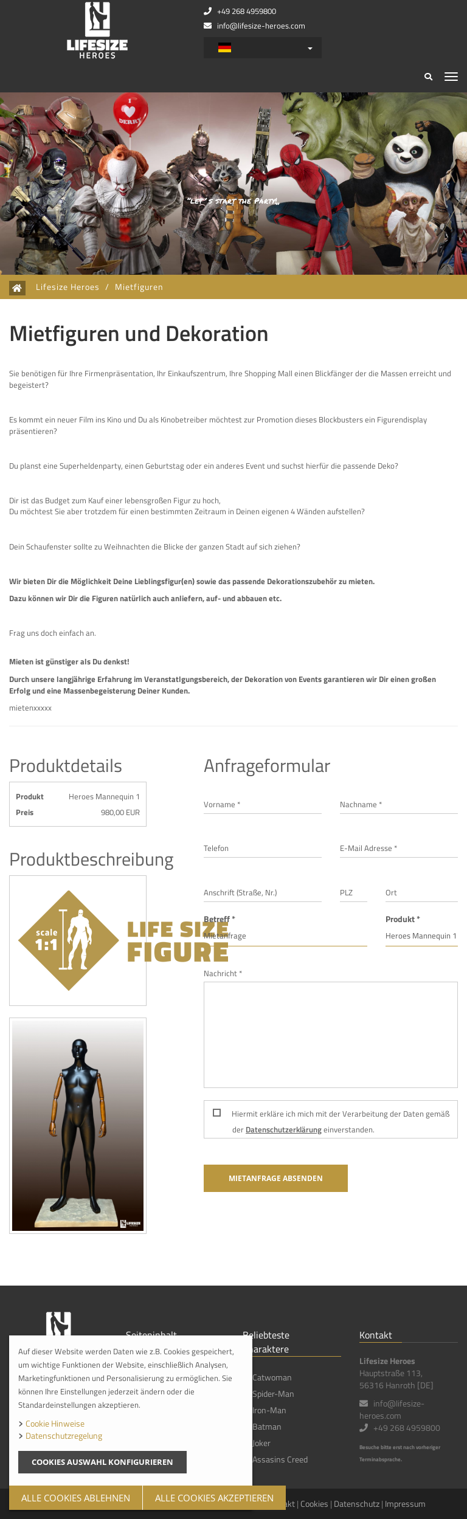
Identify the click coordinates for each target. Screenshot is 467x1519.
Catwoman (272, 1377)
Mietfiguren (139, 287)
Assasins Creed (280, 1459)
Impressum (405, 1503)
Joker (261, 1442)
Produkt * (403, 919)
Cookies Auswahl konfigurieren (102, 1461)
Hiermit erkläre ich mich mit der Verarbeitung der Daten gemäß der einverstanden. (331, 1121)
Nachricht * (223, 973)
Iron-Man (269, 1410)
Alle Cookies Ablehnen (75, 1498)
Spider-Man (273, 1393)
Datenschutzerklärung (284, 1129)
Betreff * (219, 919)
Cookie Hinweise (55, 1423)
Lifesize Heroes (68, 287)
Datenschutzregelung (64, 1435)
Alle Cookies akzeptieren (214, 1498)
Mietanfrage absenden (276, 1178)
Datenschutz (356, 1503)
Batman (267, 1426)
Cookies (314, 1503)
